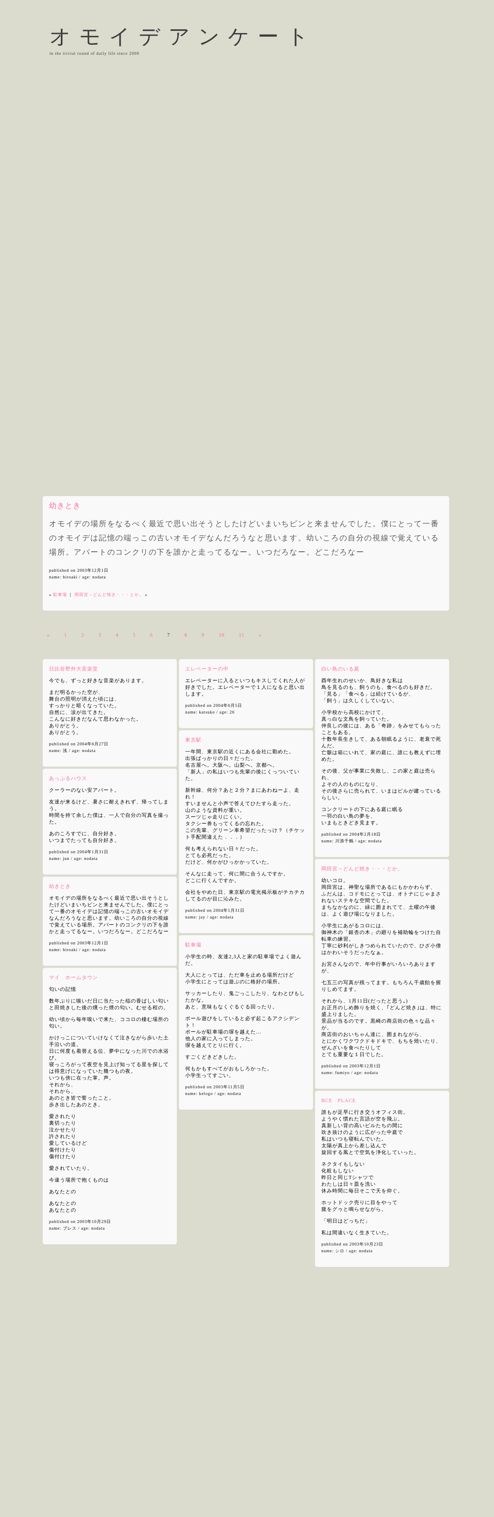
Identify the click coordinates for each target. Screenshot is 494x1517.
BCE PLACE (338, 1100)
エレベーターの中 (207, 669)
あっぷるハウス (68, 778)
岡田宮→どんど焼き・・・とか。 (109, 594)
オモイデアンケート (183, 36)
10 (222, 635)
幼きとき (65, 505)
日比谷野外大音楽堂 (73, 669)
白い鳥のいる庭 (340, 669)
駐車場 (60, 594)
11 (242, 635)
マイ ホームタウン (73, 977)
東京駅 (193, 740)
